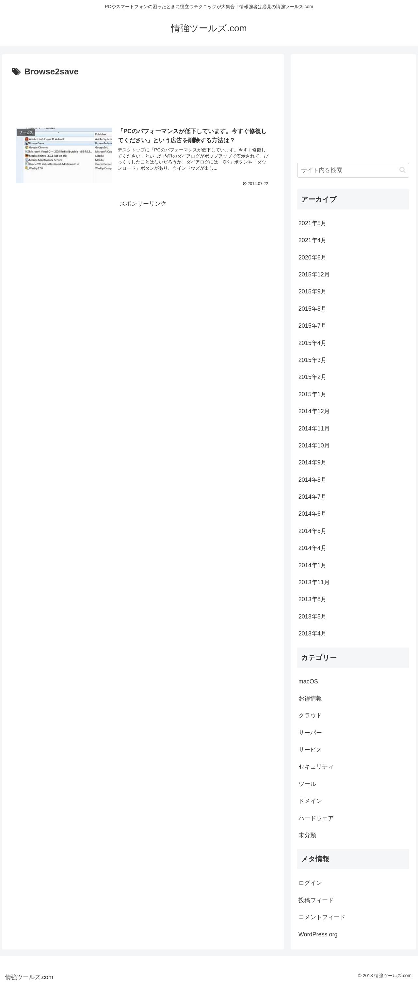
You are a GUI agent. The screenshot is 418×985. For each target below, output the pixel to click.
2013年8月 (312, 599)
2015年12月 (314, 274)
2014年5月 (312, 531)
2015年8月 (312, 308)
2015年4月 (312, 343)
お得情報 (310, 698)
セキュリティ (316, 766)
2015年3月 (312, 360)
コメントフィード (322, 917)
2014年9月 (312, 462)
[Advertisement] (143, 97)
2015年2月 (312, 377)
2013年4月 (312, 633)
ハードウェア (316, 818)
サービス (310, 749)
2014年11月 (314, 428)
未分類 (307, 835)
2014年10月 (314, 445)
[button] (402, 170)
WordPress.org (318, 934)
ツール (307, 784)
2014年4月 (312, 548)
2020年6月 (312, 257)
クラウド (310, 715)
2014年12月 (314, 411)
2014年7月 (312, 496)
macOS (308, 681)
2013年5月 (312, 616)
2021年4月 (312, 240)
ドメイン (310, 801)
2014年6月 (312, 513)
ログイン (310, 883)
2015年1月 (312, 394)
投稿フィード (316, 900)
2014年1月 (312, 565)
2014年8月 (312, 480)
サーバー (310, 732)
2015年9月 (312, 291)
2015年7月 (312, 325)
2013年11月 (314, 582)
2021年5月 (312, 223)
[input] (353, 170)
